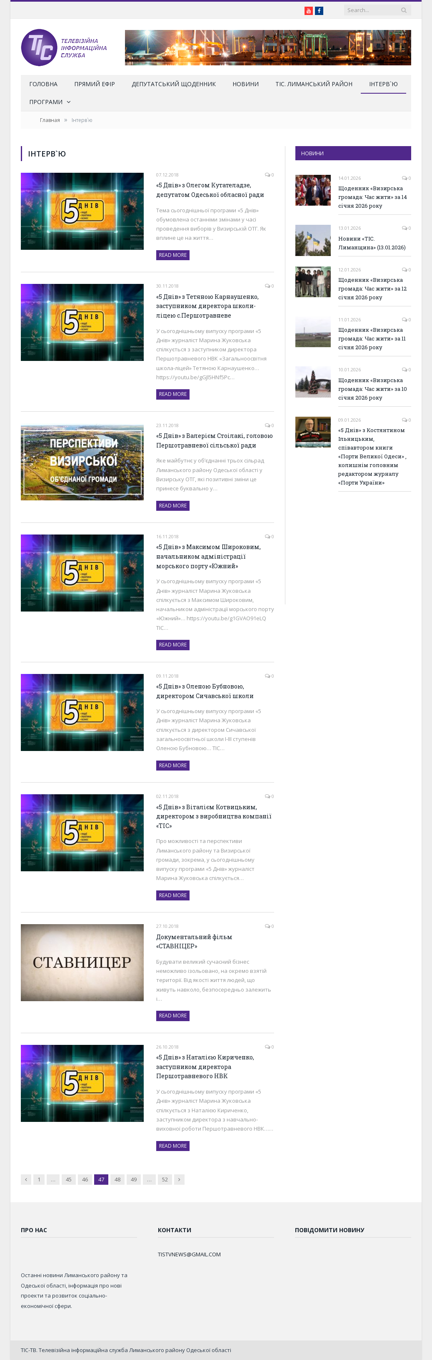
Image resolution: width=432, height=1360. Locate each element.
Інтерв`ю (383, 84)
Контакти (174, 1230)
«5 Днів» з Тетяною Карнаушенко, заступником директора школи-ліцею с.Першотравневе (207, 306)
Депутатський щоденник (174, 84)
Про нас (34, 1230)
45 (69, 1179)
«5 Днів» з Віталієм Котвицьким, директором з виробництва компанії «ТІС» (214, 816)
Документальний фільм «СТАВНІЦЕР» (194, 941)
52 (165, 1179)
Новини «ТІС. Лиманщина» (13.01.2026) (372, 243)
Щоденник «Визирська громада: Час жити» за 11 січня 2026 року (372, 338)
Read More (173, 255)
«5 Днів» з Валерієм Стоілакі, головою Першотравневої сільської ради (214, 440)
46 (85, 1179)
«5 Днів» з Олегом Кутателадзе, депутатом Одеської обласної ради (210, 190)
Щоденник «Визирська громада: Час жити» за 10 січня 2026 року (372, 388)
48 (117, 1179)
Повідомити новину (329, 1230)
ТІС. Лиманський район (313, 84)
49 (134, 1179)
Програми (45, 102)
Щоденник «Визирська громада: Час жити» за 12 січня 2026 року (372, 288)
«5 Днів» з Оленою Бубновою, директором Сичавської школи (205, 691)
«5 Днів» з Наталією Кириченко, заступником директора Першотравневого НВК (205, 1066)
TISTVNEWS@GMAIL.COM (189, 1254)
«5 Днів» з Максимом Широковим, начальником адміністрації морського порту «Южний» (208, 556)
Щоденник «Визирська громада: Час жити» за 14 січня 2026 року (372, 196)
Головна (43, 84)
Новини (245, 84)
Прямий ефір (94, 84)
